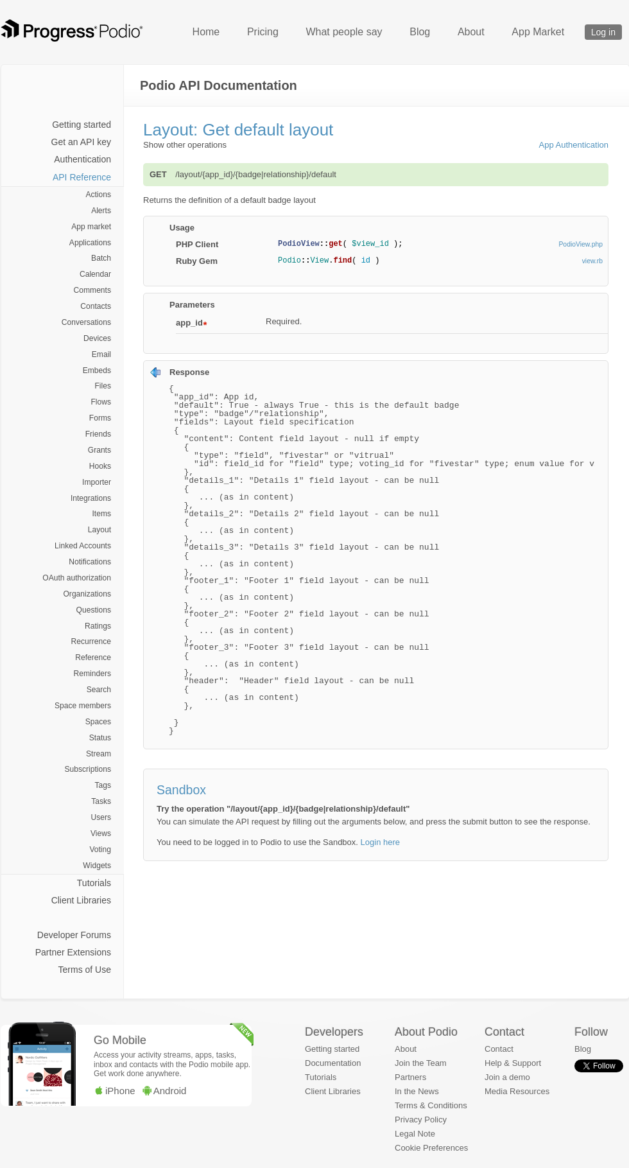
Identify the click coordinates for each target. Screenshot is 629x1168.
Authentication (82, 159)
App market (91, 226)
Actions (98, 194)
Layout (99, 529)
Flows (100, 401)
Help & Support (513, 1063)
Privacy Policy (421, 1119)
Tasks (101, 801)
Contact (499, 1049)
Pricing (263, 31)
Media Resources (517, 1091)
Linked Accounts (83, 545)
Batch (101, 258)
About (471, 31)
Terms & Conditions (431, 1105)
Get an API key (81, 142)
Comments (92, 290)
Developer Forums (74, 935)
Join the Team (421, 1063)
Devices (97, 338)
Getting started (81, 124)
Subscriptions (87, 769)
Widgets (97, 865)
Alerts (101, 210)
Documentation (333, 1063)
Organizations (87, 593)
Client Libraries (81, 900)
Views (100, 833)
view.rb (592, 261)
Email (101, 354)
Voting (100, 849)
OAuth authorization (76, 577)
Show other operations (185, 145)
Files (102, 385)
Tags (102, 785)
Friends (98, 434)
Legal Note (415, 1133)
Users (100, 817)
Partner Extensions (73, 952)
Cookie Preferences (431, 1148)
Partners (410, 1077)
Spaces (98, 721)
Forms (100, 418)
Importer (96, 482)
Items (101, 513)
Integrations (91, 498)
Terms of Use (84, 969)
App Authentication (573, 145)
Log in (603, 32)
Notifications (90, 561)
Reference (93, 657)
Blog (419, 31)
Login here (380, 842)
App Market (538, 31)
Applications (90, 242)
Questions (93, 610)
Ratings (98, 626)
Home (206, 31)
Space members (83, 705)
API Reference (82, 177)
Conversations (86, 322)
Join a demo (507, 1077)
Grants (99, 450)
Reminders (92, 673)
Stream (98, 753)
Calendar (95, 274)
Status (100, 737)
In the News (417, 1091)
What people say (344, 31)
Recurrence (91, 641)
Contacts (95, 306)
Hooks (100, 466)
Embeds (97, 370)
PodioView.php (580, 244)
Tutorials (94, 883)
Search (99, 689)
